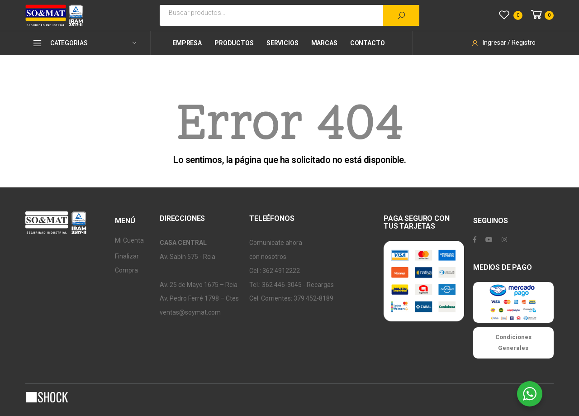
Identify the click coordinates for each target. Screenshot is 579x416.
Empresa (187, 43)
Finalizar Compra (127, 263)
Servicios (282, 43)
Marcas (324, 43)
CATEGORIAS (59, 43)
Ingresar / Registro (503, 42)
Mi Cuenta (129, 240)
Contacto (367, 43)
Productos (234, 43)
